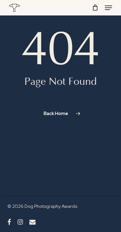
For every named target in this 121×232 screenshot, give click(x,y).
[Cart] (95, 8)
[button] (108, 8)
